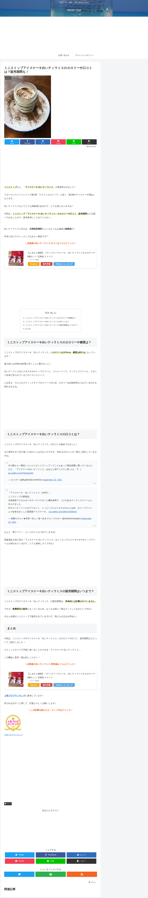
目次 (47, 313)
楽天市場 (46, 264)
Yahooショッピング (64, 264)
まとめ (26, 329)
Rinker (37, 259)
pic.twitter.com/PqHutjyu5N (20, 474)
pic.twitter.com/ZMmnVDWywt (63, 512)
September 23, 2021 (52, 481)
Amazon (33, 264)
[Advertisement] (74, 34)
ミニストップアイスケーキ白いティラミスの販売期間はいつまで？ (51, 326)
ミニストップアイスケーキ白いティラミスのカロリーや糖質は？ (50, 318)
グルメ (8, 804)
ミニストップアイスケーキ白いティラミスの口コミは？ (46, 322)
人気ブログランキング (13, 735)
